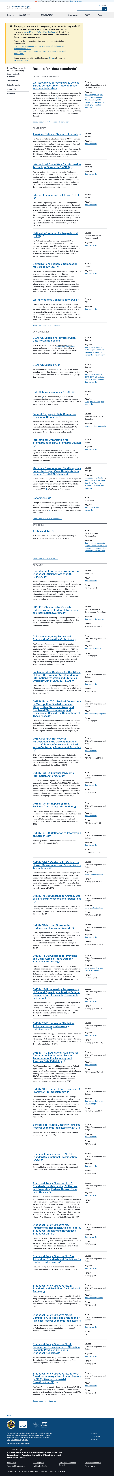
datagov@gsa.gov (21, 61)
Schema (71, 345)
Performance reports (93, 1463)
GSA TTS (38, 1435)
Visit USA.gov (59, 1471)
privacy (87, 874)
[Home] (23, 7)
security (100, 619)
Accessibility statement (16, 1466)
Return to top (12, 1415)
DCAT (87, 350)
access (96, 970)
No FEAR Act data (40, 1466)
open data (100, 347)
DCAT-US (61, 370)
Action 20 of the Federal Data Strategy (39, 32)
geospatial (96, 105)
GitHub (27, 1443)
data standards (97, 97)
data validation (90, 100)
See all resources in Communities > (46, 326)
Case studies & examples (13, 75)
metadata (101, 543)
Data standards (13, 85)
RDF (45, 397)
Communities (12, 81)
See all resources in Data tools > (45, 559)
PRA (99, 649)
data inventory (99, 355)
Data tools (11, 89)
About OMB (11, 1463)
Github (51, 58)
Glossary (104, 5)
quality (92, 107)
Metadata (62, 345)
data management (92, 95)
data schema (90, 347)
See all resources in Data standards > (47, 519)
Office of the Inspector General (67, 1464)
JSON (52, 510)
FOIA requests (38, 1463)
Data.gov (10, 1435)
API (49, 489)
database (61, 98)
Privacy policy (95, 1436)
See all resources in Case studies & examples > (51, 122)
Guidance (11, 93)
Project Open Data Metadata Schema (95, 482)
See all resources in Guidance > (45, 1401)
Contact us (94, 1439)
